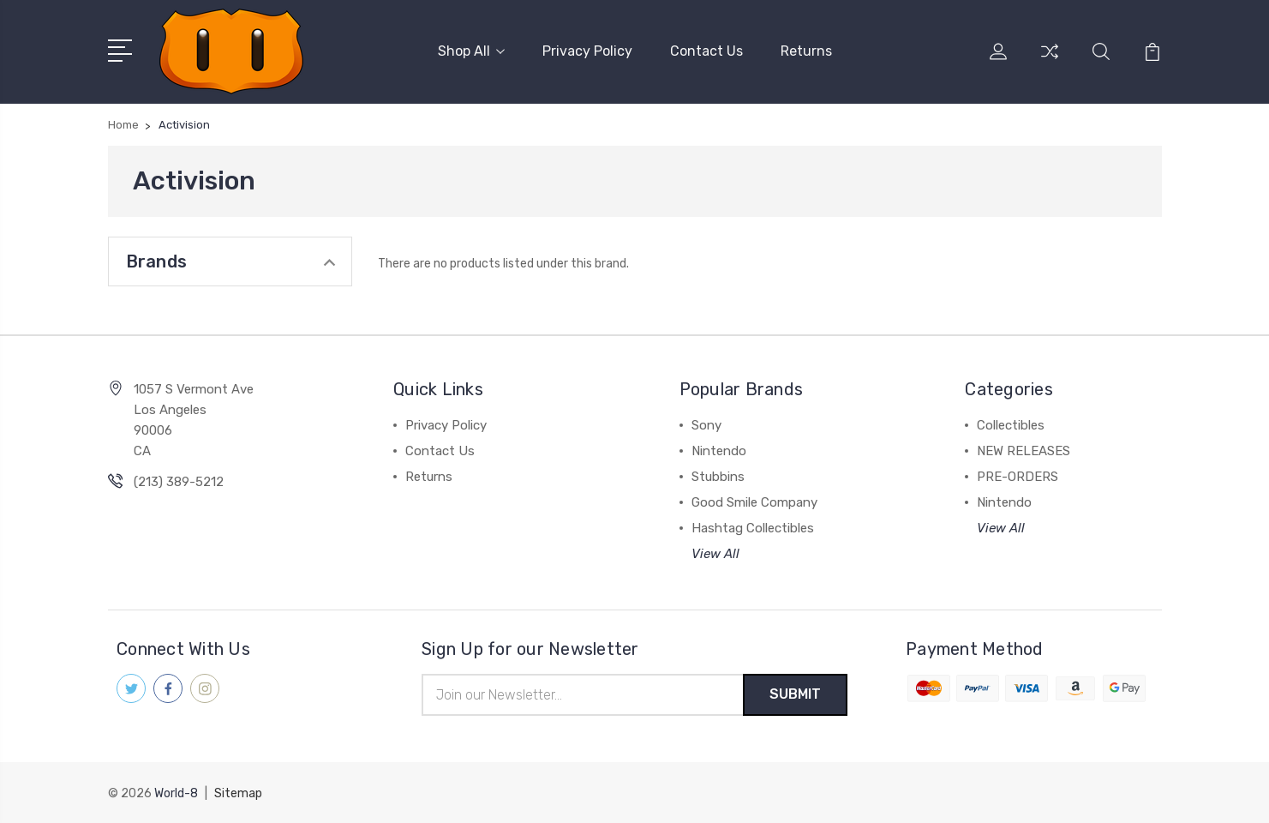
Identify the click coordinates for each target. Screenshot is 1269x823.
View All (715, 554)
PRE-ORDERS (1017, 476)
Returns (806, 51)
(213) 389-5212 (179, 482)
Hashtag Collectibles (752, 528)
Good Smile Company (754, 502)
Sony (706, 425)
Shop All (471, 51)
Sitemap (238, 793)
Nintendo (718, 451)
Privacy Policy (587, 51)
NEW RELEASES (1023, 451)
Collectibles (1011, 425)
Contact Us (706, 51)
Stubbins (718, 476)
